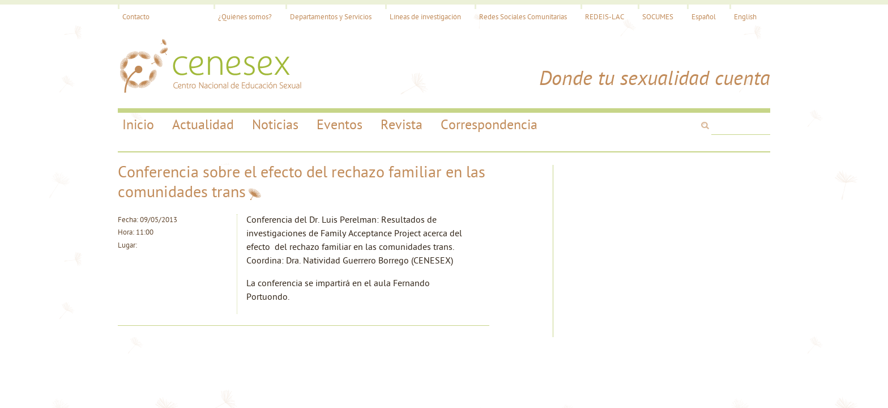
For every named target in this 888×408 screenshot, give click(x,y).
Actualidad (203, 126)
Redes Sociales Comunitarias (523, 17)
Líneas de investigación (425, 17)
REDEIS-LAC (604, 17)
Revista (401, 126)
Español (703, 17)
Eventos (339, 126)
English (745, 17)
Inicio (138, 126)
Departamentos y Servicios (331, 17)
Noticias (275, 126)
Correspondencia (489, 126)
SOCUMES (657, 17)
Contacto (136, 17)
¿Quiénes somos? (245, 17)
